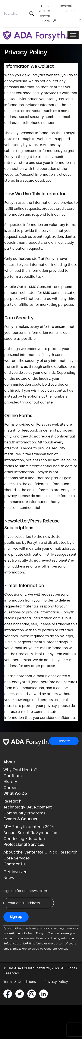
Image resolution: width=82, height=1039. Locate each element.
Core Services (16, 858)
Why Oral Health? (20, 769)
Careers (11, 787)
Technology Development (27, 807)
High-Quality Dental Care (47, 13)
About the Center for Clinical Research (40, 852)
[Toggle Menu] (73, 35)
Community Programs (24, 813)
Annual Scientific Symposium (31, 832)
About (9, 762)
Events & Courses (20, 819)
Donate (64, 741)
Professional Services (23, 844)
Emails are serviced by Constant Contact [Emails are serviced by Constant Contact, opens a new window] (41, 948)
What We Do (15, 793)
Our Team (12, 775)
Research (12, 801)
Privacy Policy (56, 982)
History (10, 781)
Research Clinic (71, 13)
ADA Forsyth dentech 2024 (28, 826)
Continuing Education (24, 838)
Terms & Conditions (19, 982)
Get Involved (15, 871)
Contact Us (14, 864)
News (8, 877)
